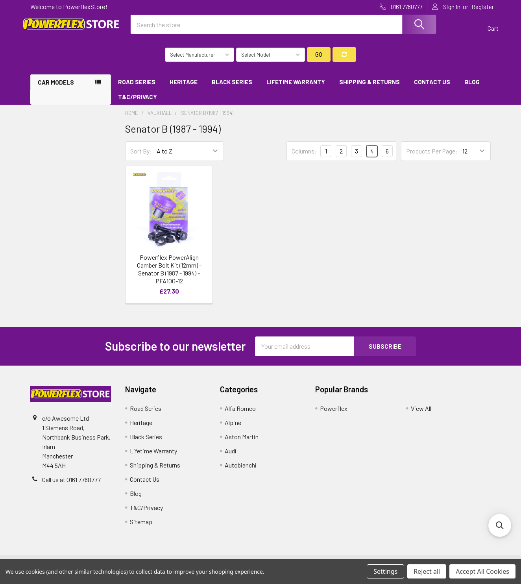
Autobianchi (241, 471)
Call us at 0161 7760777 (71, 485)
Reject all (427, 571)
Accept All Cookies (482, 571)
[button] (499, 525)
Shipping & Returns (369, 87)
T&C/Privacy (140, 103)
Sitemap (141, 527)
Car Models (56, 88)
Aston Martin (242, 442)
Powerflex (333, 414)
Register (482, 6)
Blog (472, 87)
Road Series (136, 87)
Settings (385, 571)
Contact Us (432, 87)
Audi (230, 456)
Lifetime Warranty (295, 87)
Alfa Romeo (240, 414)
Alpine (233, 428)
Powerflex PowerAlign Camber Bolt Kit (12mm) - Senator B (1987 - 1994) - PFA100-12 (169, 274)
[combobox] (283, 29)
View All (421, 414)
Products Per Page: (432, 157)
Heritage (184, 87)
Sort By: (141, 157)
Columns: (304, 157)
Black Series (232, 87)
